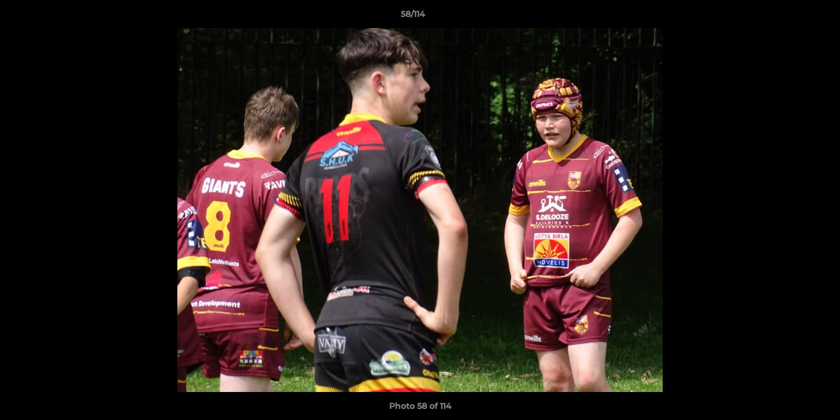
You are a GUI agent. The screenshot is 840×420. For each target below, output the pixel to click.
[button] (791, 17)
